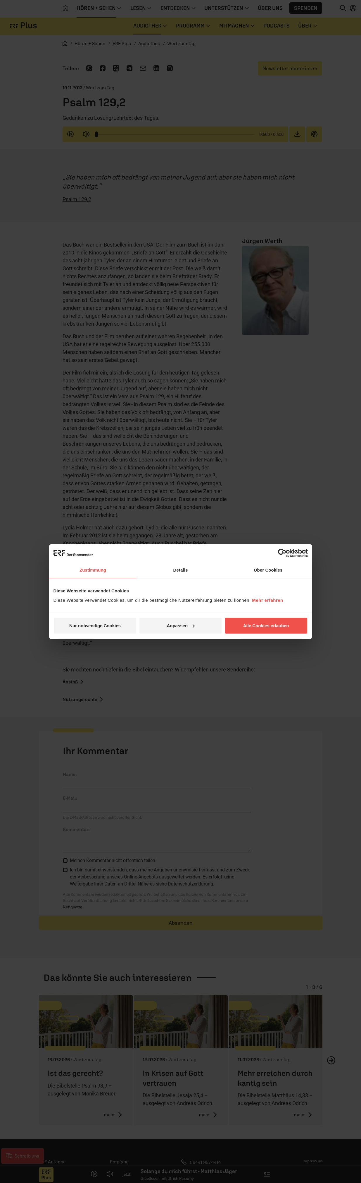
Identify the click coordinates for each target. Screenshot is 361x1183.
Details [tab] (180, 569)
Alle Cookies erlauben (266, 625)
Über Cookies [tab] (268, 569)
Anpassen (181, 625)
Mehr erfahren (267, 599)
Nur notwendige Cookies (95, 625)
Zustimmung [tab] (93, 569)
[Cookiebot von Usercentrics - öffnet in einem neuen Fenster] (282, 553)
